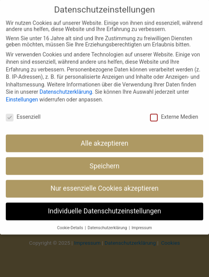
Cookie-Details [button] (70, 220)
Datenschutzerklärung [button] (108, 220)
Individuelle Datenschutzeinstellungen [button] (104, 204)
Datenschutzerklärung (66, 85)
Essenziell (23, 110)
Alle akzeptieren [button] (104, 136)
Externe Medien (174, 110)
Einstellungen (22, 92)
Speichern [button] (104, 159)
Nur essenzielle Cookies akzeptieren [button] (104, 181)
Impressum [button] (141, 220)
